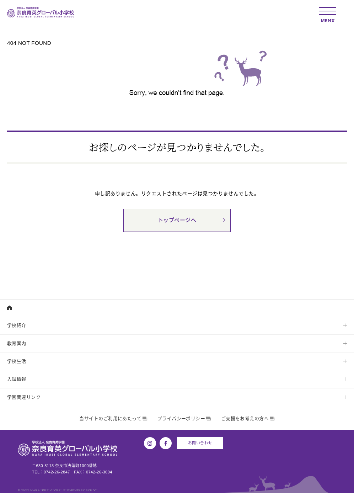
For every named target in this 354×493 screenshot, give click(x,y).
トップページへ (177, 220)
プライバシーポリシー (184, 418)
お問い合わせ (200, 443)
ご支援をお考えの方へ (248, 418)
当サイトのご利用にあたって (113, 418)
